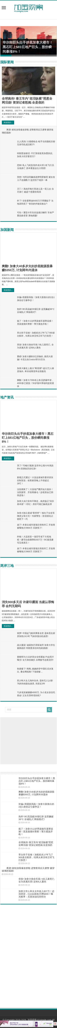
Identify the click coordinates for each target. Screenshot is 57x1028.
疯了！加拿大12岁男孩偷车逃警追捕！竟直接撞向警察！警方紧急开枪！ (36, 831)
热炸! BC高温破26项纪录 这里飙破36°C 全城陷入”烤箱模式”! (36, 817)
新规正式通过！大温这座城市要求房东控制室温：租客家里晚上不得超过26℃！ (35, 480)
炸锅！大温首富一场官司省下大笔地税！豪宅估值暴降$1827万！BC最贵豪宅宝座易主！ (35, 539)
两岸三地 (7, 566)
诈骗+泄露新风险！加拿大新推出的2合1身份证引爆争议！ (36, 805)
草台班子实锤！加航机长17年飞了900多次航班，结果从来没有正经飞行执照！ (36, 857)
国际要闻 (7, 62)
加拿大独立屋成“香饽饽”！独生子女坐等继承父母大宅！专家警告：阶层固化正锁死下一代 (36, 516)
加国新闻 (7, 230)
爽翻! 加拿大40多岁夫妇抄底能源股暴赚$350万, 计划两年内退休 (36, 793)
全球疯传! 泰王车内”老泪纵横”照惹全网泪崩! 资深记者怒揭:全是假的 (36, 843)
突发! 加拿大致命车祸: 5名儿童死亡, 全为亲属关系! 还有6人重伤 (37, 880)
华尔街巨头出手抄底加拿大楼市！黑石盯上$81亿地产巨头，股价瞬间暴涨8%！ (28, 47)
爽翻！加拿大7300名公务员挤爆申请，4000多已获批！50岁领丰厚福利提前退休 (35, 383)
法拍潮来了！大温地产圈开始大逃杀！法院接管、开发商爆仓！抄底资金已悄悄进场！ (35, 492)
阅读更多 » (8, 122)
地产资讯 (7, 397)
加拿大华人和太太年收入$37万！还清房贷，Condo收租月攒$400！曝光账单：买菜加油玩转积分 (36, 894)
